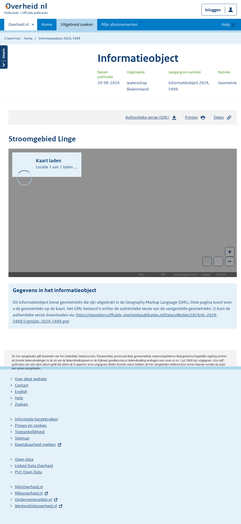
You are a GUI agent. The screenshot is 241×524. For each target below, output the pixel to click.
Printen (195, 117)
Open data (24, 459)
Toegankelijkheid (30, 431)
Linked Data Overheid (34, 465)
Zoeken (21, 404)
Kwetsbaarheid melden (35, 444)
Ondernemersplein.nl (33, 499)
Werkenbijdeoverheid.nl (36, 505)
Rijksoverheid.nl (29, 493)
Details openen (4, 57)
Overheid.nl (18, 25)
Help (19, 398)
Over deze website (31, 378)
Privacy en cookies (31, 425)
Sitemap (22, 438)
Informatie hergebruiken (36, 419)
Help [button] (226, 24)
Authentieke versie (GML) (151, 118)
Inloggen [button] (213, 9)
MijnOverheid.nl (29, 486)
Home (46, 24)
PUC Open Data (28, 472)
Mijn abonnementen (119, 24)
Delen (223, 117)
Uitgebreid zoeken (77, 24)
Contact (21, 385)
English (21, 391)
